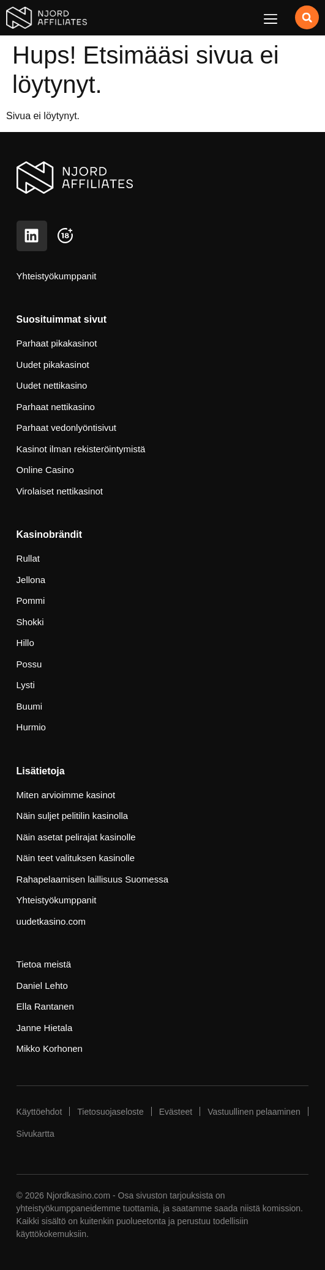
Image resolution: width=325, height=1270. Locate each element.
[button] (270, 19)
